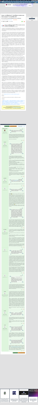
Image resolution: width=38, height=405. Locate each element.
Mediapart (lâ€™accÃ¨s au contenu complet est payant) (11, 94)
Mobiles (34, 1)
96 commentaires (13, 124)
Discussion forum (32, 18)
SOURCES (21, 2)
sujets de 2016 (14, 180)
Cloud (11, 1)
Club (28, 0)
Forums (3, 0)
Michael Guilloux (10, 19)
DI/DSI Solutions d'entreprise (7, 1)
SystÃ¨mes (36, 1)
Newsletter (17, 0)
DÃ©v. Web (21, 1)
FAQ (9, 0)
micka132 (5, 178)
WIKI (26, 2)
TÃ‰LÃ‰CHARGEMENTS (16, 2)
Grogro (5, 291)
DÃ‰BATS (24, 2)
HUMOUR (30, 2)
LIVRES (12, 2)
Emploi (21, 0)
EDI (23, 1)
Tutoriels (6, 0)
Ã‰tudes (23, 0)
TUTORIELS (5, 2)
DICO (27, 2)
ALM (14, 1)
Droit (26, 0)
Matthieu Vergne (5, 128)
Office (31, 1)
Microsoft (17, 1)
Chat (14, 0)
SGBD (29, 1)
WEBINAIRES (9, 2)
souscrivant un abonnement (17, 107)
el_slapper (4, 229)
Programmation (26, 1)
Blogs (11, 0)
